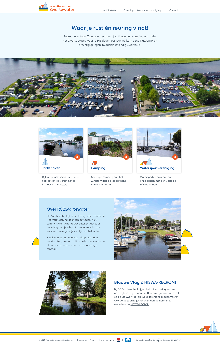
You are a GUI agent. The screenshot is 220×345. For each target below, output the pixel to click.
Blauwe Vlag (129, 297)
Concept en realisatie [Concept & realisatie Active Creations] (158, 340)
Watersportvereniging (151, 9)
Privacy (93, 340)
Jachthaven (108, 9)
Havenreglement (106, 340)
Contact (175, 9)
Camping (127, 9)
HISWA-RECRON (139, 304)
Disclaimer (82, 340)
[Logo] (56, 6)
